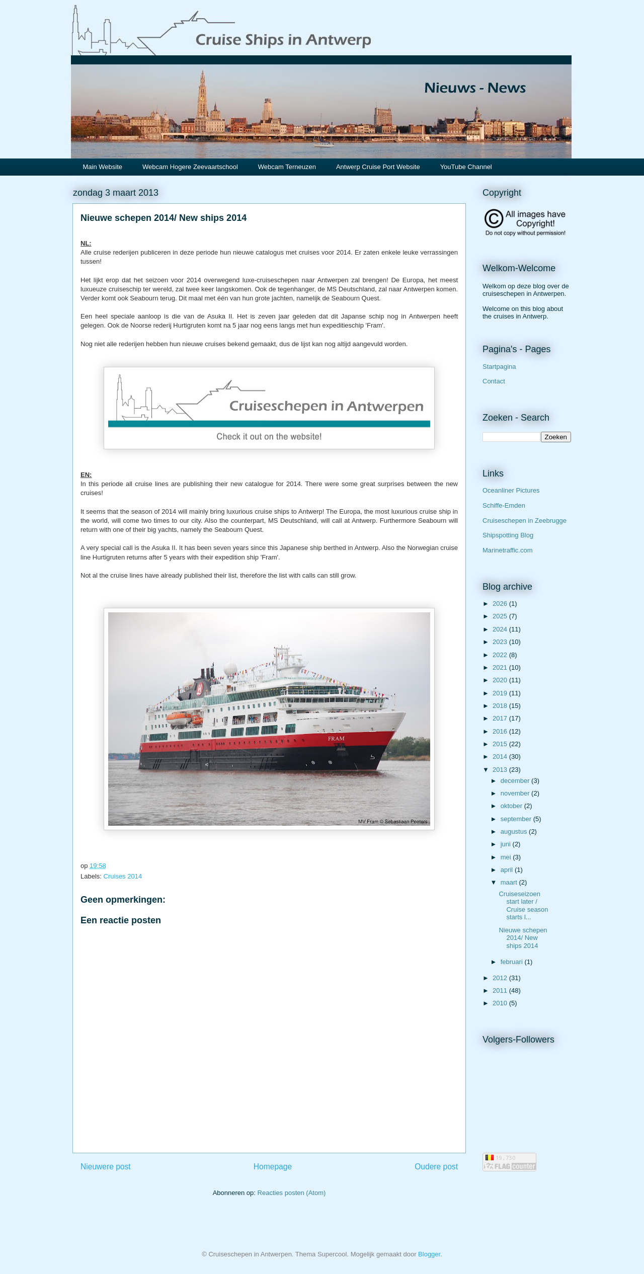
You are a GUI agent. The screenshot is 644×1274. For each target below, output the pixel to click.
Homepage (273, 1166)
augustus (515, 831)
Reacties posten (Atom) (292, 1193)
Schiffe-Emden (503, 505)
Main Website (103, 167)
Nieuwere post (105, 1166)
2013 (501, 769)
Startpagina (499, 366)
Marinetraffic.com (507, 550)
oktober (512, 806)
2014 (501, 756)
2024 (501, 629)
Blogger (429, 1254)
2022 (501, 655)
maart (510, 882)
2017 (501, 718)
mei (507, 857)
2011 (501, 990)
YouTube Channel (466, 167)
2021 (501, 667)
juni (507, 844)
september (517, 819)
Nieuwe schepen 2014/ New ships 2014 (523, 937)
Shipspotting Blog (507, 535)
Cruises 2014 (123, 876)
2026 (501, 603)
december (516, 780)
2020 (501, 680)
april (508, 869)
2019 (501, 693)
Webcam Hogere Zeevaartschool (190, 167)
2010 (501, 1003)
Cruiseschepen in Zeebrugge (524, 520)
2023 (501, 642)
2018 (501, 705)
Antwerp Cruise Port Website (378, 167)
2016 (501, 731)
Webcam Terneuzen (287, 167)
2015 (501, 744)
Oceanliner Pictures (510, 490)
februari (513, 962)
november (516, 793)
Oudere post (436, 1166)
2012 (501, 978)
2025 (501, 616)
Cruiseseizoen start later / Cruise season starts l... (523, 905)
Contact (493, 381)
